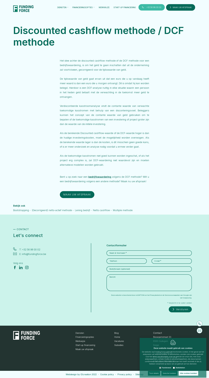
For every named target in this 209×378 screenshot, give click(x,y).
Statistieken (180, 365)
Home (117, 337)
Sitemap (139, 374)
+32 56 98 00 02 (153, 7)
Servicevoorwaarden (172, 295)
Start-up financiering (125, 7)
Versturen (182, 309)
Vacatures (119, 341)
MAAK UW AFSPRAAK (77, 194)
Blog (116, 333)
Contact (157, 333)
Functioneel (166, 365)
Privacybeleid (155, 295)
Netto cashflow (101, 210)
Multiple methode (123, 210)
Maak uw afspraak (182, 7)
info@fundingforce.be (34, 254)
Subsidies (118, 345)
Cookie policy (107, 374)
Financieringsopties (84, 337)
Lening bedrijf (82, 210)
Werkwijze (104, 7)
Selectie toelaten (169, 371)
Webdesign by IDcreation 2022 (81, 374)
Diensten (79, 333)
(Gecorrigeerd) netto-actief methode (52, 210)
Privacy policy (124, 374)
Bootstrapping (21, 210)
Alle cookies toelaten (188, 371)
